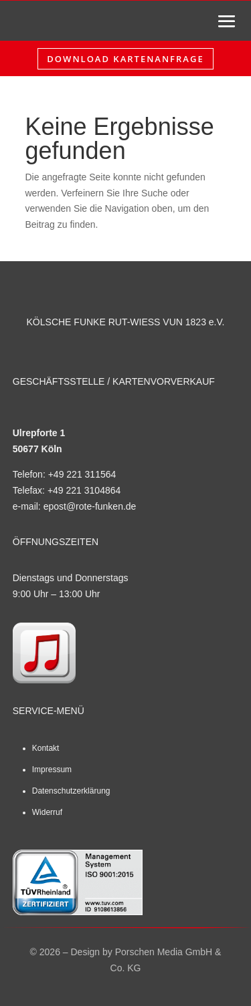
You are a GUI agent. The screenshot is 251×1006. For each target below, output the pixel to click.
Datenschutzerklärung (71, 791)
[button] (24, 982)
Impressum (52, 769)
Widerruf (47, 812)
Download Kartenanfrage (125, 59)
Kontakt (46, 748)
